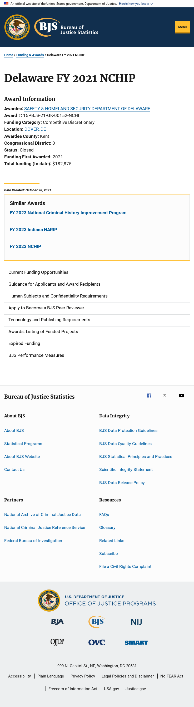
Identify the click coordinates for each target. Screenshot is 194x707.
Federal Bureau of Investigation (33, 540)
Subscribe (108, 553)
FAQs (104, 514)
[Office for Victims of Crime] (96, 646)
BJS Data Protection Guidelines (128, 430)
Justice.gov (136, 688)
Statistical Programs (23, 443)
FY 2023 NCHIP (25, 246)
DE (43, 129)
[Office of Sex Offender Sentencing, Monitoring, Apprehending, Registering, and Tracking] (136, 645)
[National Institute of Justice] (136, 626)
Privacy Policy (83, 676)
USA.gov (111, 688)
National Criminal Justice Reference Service (44, 527)
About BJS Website (22, 456)
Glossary (107, 527)
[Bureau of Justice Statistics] (97, 629)
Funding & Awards (30, 55)
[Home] (66, 27)
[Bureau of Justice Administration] (57, 626)
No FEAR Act (171, 676)
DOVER (31, 129)
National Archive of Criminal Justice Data (42, 514)
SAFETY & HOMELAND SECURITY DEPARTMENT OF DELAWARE (87, 108)
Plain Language (50, 676)
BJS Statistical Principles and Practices (135, 456)
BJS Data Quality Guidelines (125, 443)
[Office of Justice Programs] (17, 27)
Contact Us (14, 469)
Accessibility (19, 676)
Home (8, 55)
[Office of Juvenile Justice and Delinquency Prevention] (57, 646)
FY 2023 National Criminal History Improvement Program (68, 212)
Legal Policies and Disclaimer (128, 676)
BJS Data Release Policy (122, 482)
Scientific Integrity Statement (126, 469)
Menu (182, 27)
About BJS (14, 430)
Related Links (111, 540)
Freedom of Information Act (72, 688)
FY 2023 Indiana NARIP (33, 229)
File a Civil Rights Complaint (125, 566)
